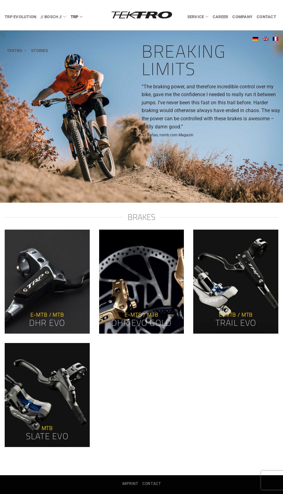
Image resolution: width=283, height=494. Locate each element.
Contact (266, 16)
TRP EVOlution (20, 16)
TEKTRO (17, 51)
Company (242, 16)
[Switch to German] (255, 39)
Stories (39, 50)
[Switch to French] (275, 39)
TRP (77, 17)
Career (220, 16)
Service (197, 17)
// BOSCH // (53, 17)
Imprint (130, 483)
